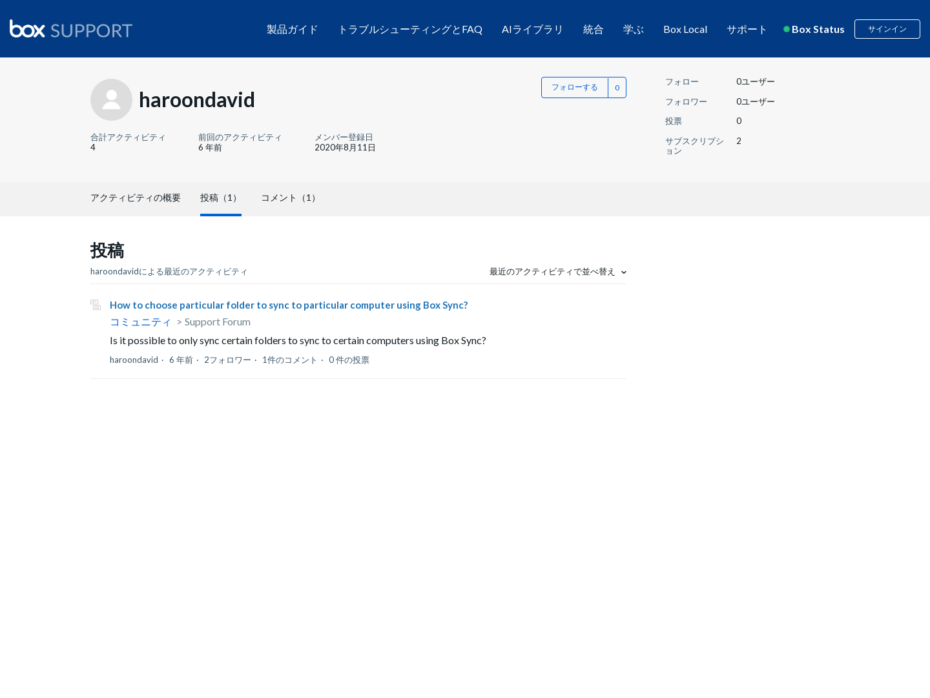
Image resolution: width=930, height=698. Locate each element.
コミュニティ (141, 321)
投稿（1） (221, 197)
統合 (593, 29)
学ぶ (633, 29)
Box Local (685, 29)
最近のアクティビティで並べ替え (553, 271)
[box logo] (71, 28)
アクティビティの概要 (135, 197)
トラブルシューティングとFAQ (410, 29)
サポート (747, 29)
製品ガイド (292, 29)
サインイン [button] (887, 29)
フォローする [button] (575, 87)
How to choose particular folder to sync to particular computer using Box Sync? (289, 305)
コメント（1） (290, 197)
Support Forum (218, 321)
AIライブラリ (533, 29)
